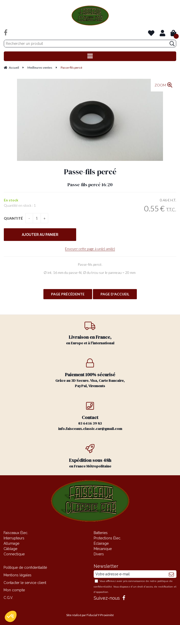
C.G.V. (8, 598)
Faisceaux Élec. (16, 533)
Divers (99, 554)
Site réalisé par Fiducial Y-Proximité (90, 615)
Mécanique (103, 549)
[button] (11, 616)
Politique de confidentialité (25, 567)
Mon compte (14, 590)
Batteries (101, 533)
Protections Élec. (107, 538)
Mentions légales (17, 575)
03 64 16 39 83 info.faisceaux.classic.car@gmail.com (90, 416)
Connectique (14, 554)
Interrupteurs (14, 538)
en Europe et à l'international (90, 333)
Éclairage (101, 543)
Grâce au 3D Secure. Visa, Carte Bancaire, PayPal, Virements (90, 373)
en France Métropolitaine (90, 456)
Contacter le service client (25, 583)
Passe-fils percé (90, 171)
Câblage (10, 549)
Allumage (11, 543)
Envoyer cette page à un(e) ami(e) (90, 249)
